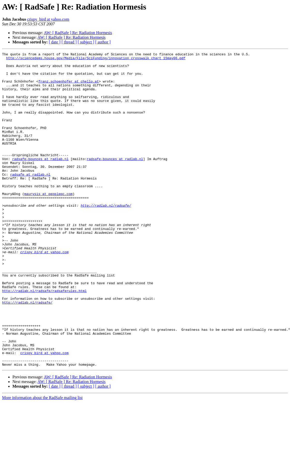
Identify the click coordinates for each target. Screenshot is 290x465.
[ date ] (54, 42)
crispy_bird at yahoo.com (48, 19)
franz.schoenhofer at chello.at (68, 87)
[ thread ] (69, 42)
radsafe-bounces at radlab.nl (40, 180)
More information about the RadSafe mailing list (42, 460)
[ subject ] (86, 42)
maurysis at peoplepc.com (48, 222)
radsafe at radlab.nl (30, 199)
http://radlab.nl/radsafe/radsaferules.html (44, 338)
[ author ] (103, 42)
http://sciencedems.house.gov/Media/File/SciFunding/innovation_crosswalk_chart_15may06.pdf (95, 59)
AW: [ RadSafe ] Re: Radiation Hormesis (78, 33)
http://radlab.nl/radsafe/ (106, 236)
